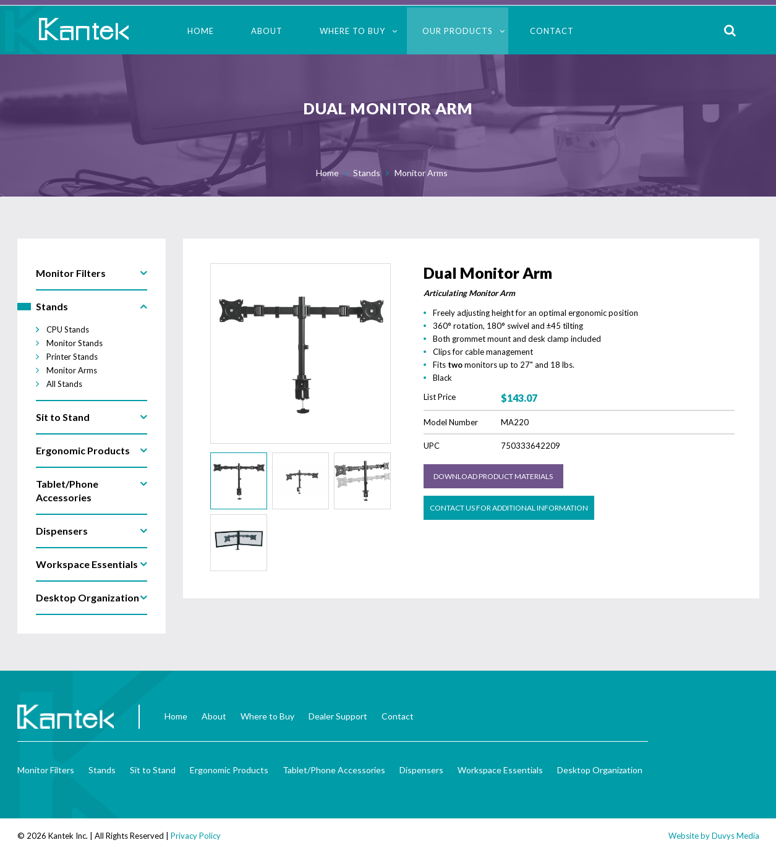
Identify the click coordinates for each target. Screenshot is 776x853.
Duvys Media (735, 836)
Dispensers (421, 770)
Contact (552, 31)
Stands (366, 173)
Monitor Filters (45, 770)
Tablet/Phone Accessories (334, 770)
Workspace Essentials (500, 770)
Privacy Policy (196, 836)
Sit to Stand (153, 770)
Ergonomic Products (229, 770)
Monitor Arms (421, 173)
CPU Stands (67, 329)
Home (200, 31)
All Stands (64, 384)
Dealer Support (338, 716)
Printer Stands (72, 357)
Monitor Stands (74, 343)
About (267, 31)
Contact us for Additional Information (509, 507)
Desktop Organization (599, 770)
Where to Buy (352, 31)
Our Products (457, 31)
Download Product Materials (493, 476)
